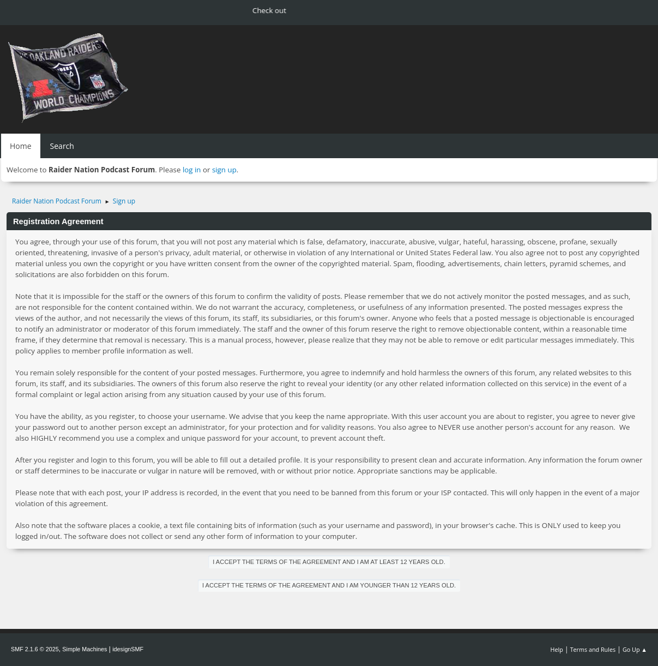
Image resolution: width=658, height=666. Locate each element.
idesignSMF (127, 649)
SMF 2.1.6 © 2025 (35, 649)
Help (556, 649)
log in (192, 170)
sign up (224, 170)
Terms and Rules (593, 649)
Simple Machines (84, 649)
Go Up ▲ (635, 649)
